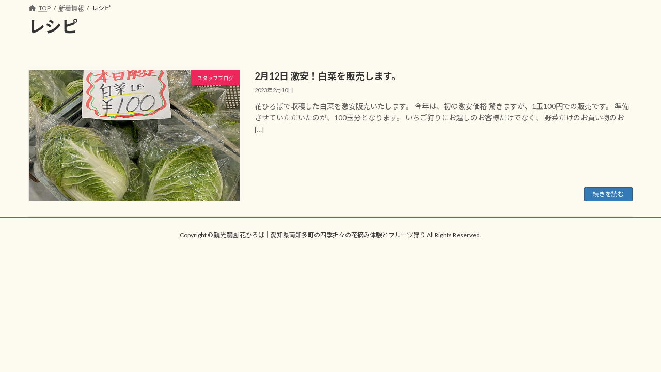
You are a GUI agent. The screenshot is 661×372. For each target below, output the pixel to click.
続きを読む (608, 194)
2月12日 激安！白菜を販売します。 (328, 76)
